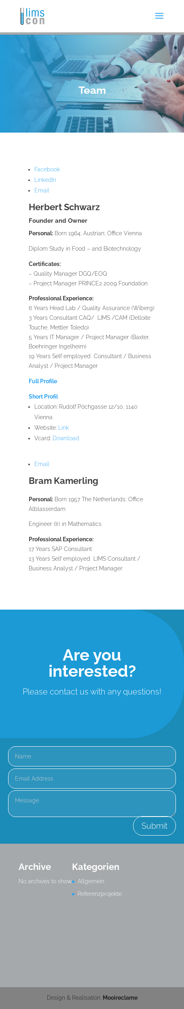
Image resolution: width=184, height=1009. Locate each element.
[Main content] (92, 364)
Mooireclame (120, 997)
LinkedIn (45, 180)
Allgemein (91, 881)
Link (63, 427)
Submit (154, 826)
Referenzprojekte (100, 894)
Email (41, 190)
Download (66, 438)
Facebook (47, 169)
